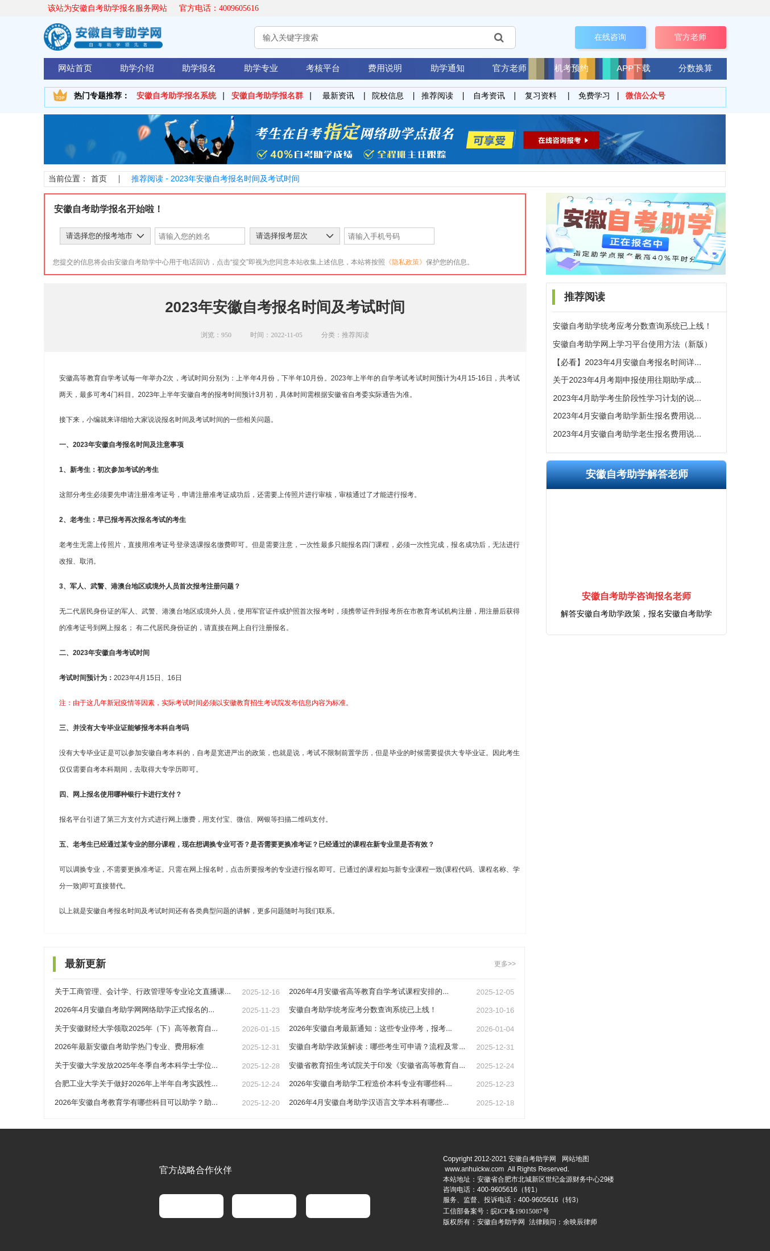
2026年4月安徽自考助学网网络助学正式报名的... (134, 1009)
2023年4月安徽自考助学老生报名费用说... (627, 433)
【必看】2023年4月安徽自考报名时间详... (627, 362)
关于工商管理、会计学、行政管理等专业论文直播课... (143, 991)
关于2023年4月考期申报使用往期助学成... (627, 379)
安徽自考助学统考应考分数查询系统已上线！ (632, 325)
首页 (99, 178)
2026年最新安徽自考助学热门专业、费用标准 (129, 1046)
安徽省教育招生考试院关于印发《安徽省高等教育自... (377, 1065)
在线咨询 (610, 37)
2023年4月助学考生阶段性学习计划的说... (627, 398)
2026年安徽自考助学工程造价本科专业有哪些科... (370, 1083)
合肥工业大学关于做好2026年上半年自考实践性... (136, 1083)
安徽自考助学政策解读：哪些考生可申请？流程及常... (377, 1046)
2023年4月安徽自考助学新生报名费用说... (627, 415)
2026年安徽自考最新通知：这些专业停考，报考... (370, 1028)
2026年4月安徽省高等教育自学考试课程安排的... (369, 991)
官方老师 (690, 37)
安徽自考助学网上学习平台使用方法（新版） (632, 344)
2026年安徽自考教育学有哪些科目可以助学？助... (136, 1102)
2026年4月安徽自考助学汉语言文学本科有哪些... (369, 1102)
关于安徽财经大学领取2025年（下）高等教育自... (136, 1028)
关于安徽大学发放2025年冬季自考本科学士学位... (136, 1065)
